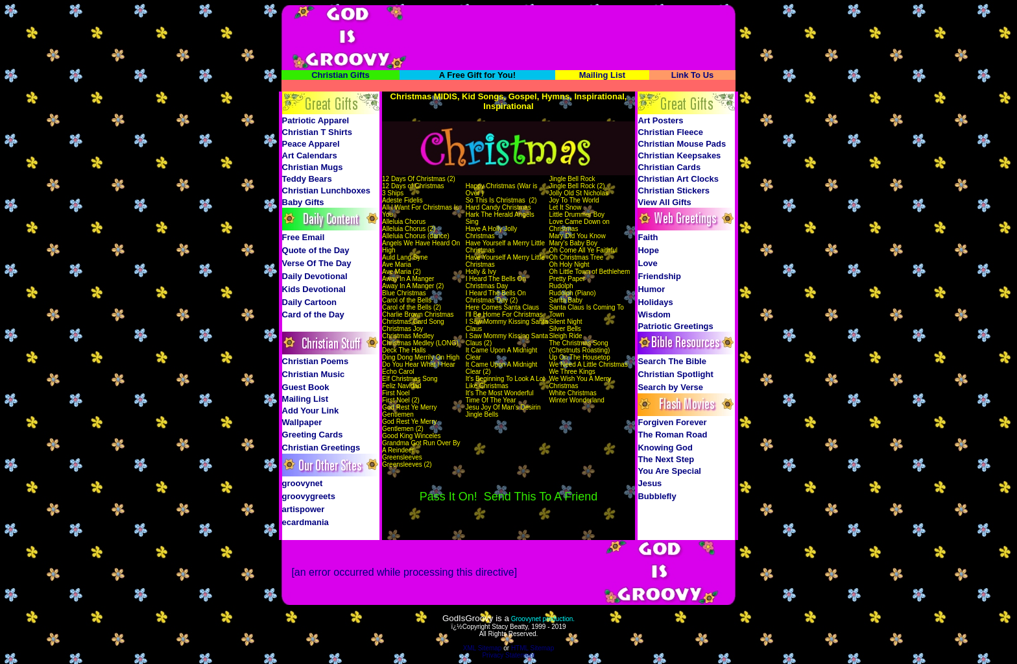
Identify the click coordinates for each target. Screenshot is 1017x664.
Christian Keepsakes (679, 155)
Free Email (303, 237)
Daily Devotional (315, 276)
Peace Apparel (311, 144)
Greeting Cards (312, 434)
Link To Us (692, 75)
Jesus (650, 483)
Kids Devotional (314, 289)
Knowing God (665, 447)
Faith (648, 237)
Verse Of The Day (317, 263)
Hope (648, 250)
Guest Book (305, 387)
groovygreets (308, 496)
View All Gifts (664, 202)
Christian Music (313, 374)
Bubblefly (657, 496)
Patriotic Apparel (316, 120)
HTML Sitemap (532, 648)
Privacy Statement (508, 655)
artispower (303, 509)
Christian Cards (669, 167)
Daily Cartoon (309, 302)
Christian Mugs (312, 167)
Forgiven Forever (672, 422)
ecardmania (305, 522)
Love (647, 263)
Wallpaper (302, 422)
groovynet (302, 483)
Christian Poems (315, 361)
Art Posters (660, 120)
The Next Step (666, 459)
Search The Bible (672, 361)
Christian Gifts (340, 75)
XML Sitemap (482, 648)
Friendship (659, 276)
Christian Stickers (674, 190)
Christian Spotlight (675, 374)
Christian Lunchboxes (326, 190)
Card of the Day (313, 314)
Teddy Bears (307, 179)
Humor (651, 289)
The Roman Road (672, 434)
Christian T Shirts (317, 132)
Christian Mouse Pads (682, 144)
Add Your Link (310, 410)
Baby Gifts (303, 202)
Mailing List (602, 75)
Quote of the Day (316, 250)
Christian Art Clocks (678, 179)
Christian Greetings (321, 447)
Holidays (655, 302)
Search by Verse (670, 387)
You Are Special (669, 471)
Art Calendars (309, 155)
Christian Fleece (670, 132)
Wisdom (654, 314)
